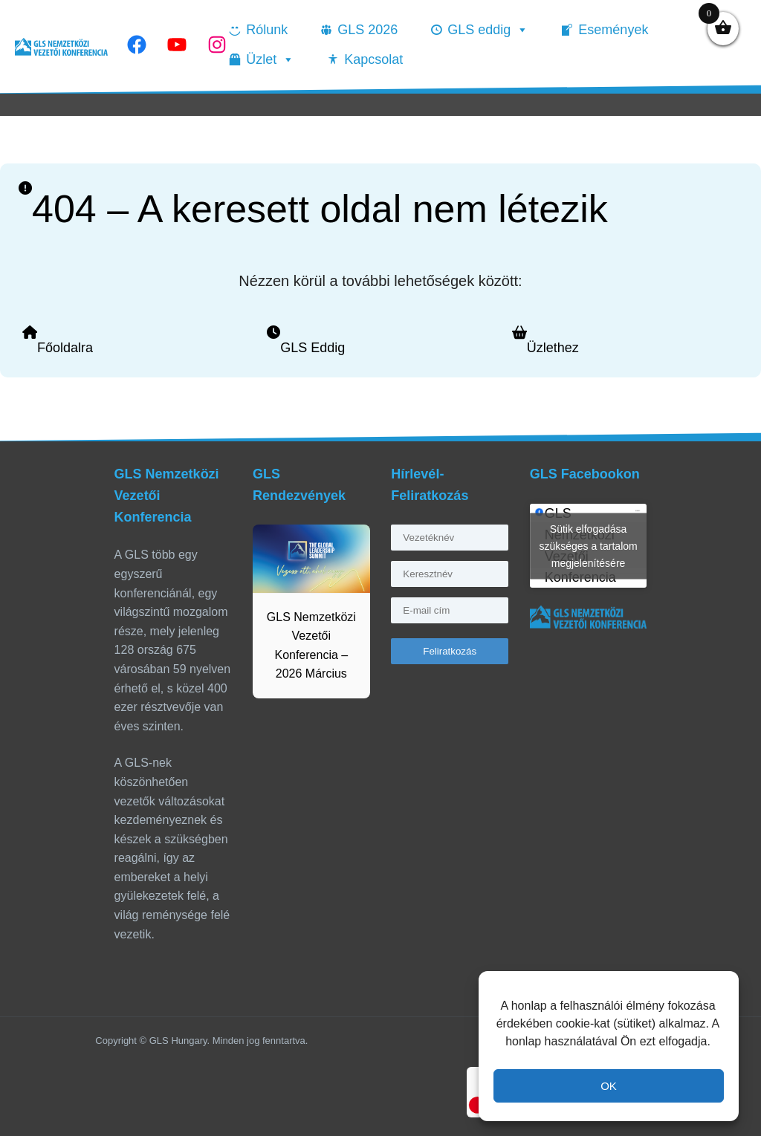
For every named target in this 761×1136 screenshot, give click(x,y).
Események (613, 29)
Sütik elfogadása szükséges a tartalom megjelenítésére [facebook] (588, 545)
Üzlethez (553, 347)
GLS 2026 (367, 29)
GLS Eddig (312, 347)
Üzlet (270, 59)
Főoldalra (65, 347)
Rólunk (267, 29)
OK (608, 1086)
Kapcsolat (373, 59)
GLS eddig (487, 29)
